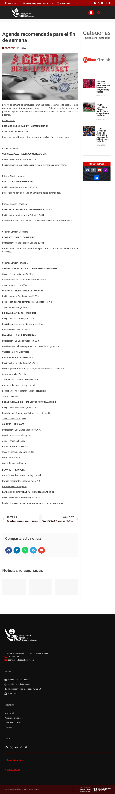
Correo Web (65, 3)
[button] (8, 550)
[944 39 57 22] (5, 3)
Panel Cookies (13, 769)
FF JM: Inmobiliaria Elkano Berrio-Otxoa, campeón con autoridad (102, 110)
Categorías (97, 33)
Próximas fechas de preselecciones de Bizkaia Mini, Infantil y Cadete (103, 86)
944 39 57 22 (13, 3)
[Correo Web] (58, 3)
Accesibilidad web (15, 760)
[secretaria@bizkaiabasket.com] (24, 3)
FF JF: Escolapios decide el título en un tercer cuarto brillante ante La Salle (102, 134)
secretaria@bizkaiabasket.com (39, 3)
